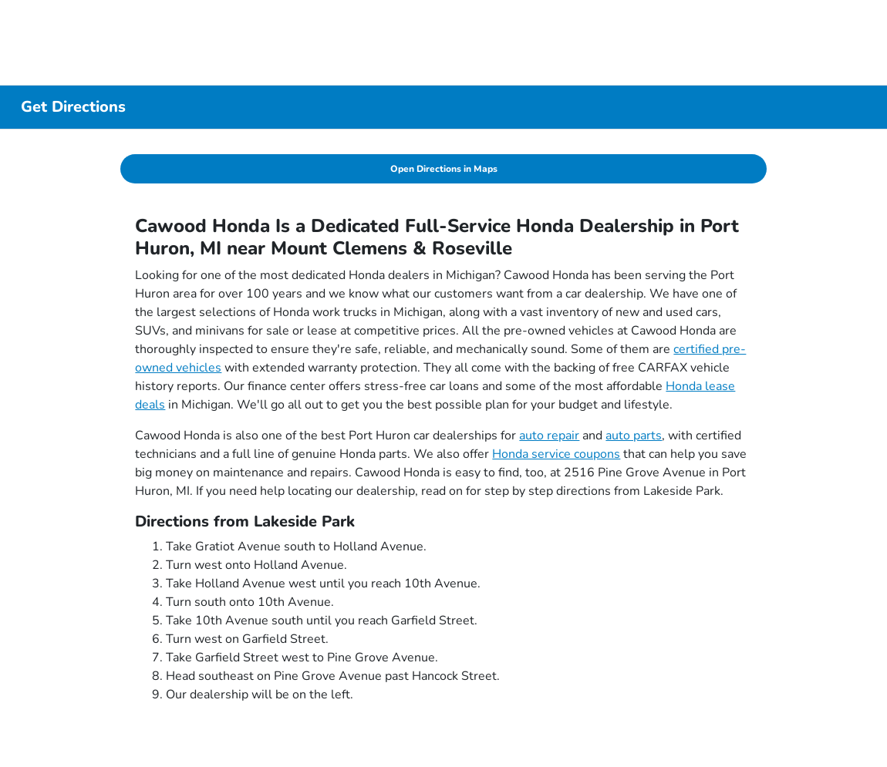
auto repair (549, 435)
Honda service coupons (556, 454)
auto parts (633, 435)
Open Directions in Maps (443, 169)
